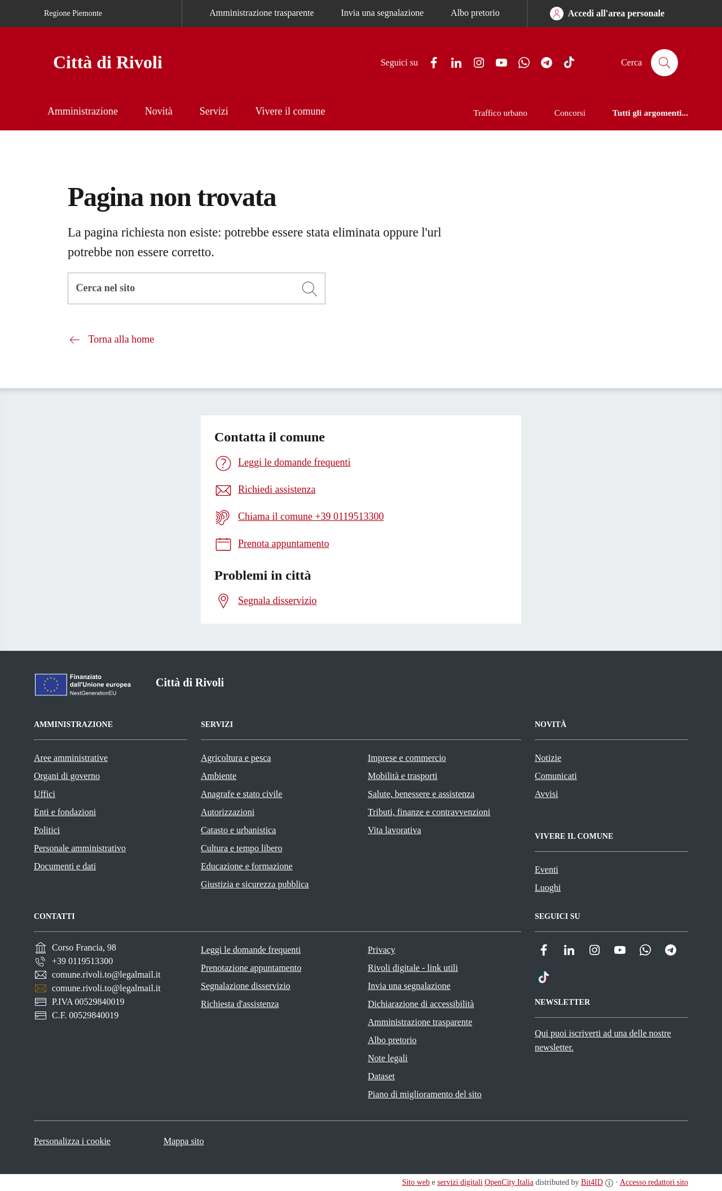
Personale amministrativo (80, 848)
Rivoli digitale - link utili (413, 968)
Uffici (44, 794)
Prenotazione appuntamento (251, 968)
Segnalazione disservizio (245, 986)
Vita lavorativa (394, 830)
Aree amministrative (71, 758)
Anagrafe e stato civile (241, 794)
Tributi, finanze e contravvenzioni (429, 812)
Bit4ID (592, 1182)
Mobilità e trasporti (403, 776)
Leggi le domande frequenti (251, 949)
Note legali (388, 1058)
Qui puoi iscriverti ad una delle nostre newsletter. (603, 1040)
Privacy (381, 949)
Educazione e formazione (247, 866)
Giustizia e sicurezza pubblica (255, 884)
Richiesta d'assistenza (240, 1004)
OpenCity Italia (509, 1182)
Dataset (381, 1076)
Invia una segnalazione (382, 12)
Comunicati (556, 776)
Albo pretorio (475, 12)
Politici (47, 830)
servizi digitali (459, 1182)
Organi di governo (67, 776)
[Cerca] (309, 289)
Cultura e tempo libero (241, 848)
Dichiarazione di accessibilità (421, 1004)
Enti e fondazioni (65, 812)
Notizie (548, 758)
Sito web (416, 1182)
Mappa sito (184, 1141)
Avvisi (546, 794)
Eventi (546, 869)
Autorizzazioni (227, 812)
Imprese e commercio (407, 758)
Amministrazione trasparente (261, 12)
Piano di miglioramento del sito (425, 1094)
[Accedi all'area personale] (607, 13)
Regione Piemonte (73, 13)
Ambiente (218, 776)
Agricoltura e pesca (236, 758)
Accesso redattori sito (654, 1182)
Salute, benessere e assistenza (421, 794)
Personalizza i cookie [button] (72, 1141)
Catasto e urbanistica (238, 830)
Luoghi (548, 887)
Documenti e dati (65, 866)
